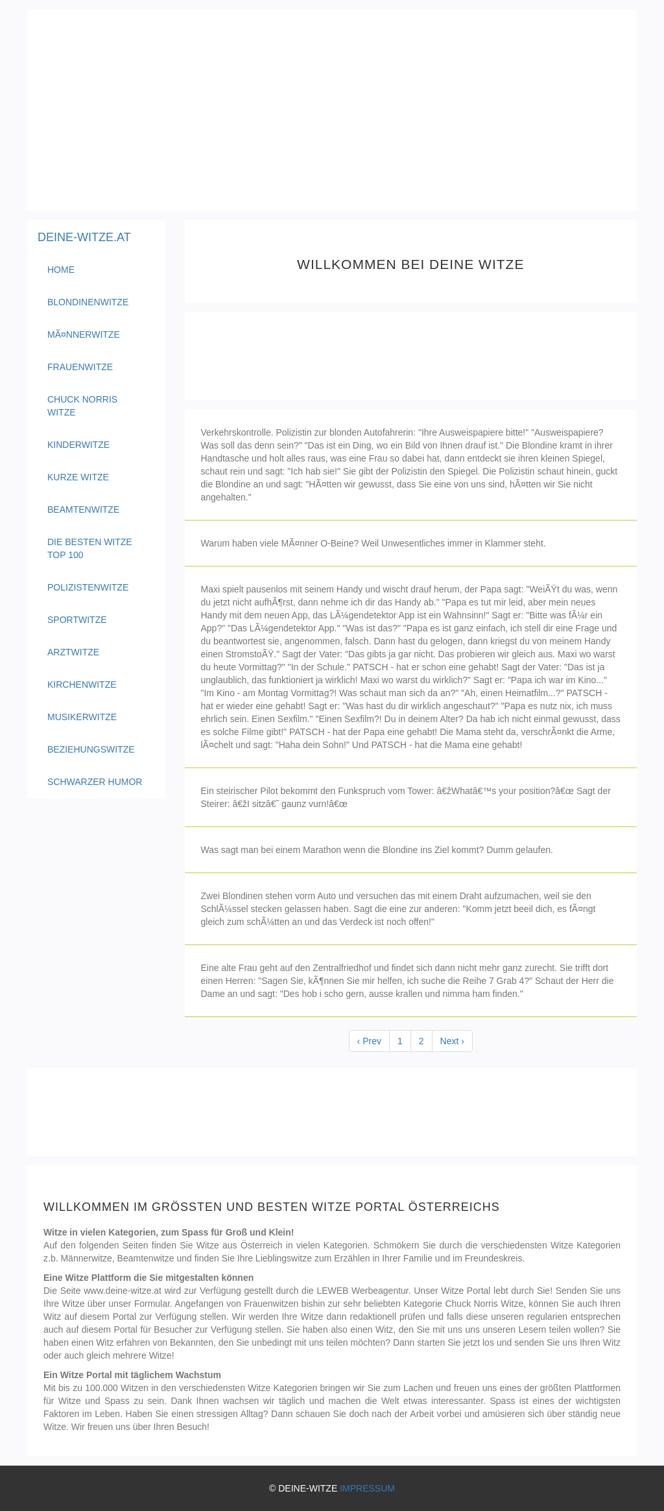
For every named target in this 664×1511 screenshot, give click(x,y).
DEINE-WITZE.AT (84, 237)
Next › (452, 1041)
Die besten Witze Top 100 (89, 548)
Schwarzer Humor (94, 782)
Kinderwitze (78, 444)
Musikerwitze (82, 717)
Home (85, 269)
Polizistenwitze (87, 587)
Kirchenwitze (82, 684)
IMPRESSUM (367, 1488)
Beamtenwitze (83, 509)
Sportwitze (77, 620)
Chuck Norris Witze (82, 405)
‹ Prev (369, 1041)
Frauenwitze (80, 367)
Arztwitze (73, 652)
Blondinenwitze (87, 302)
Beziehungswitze (91, 749)
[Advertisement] (332, 110)
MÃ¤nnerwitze (83, 334)
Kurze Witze (78, 477)
